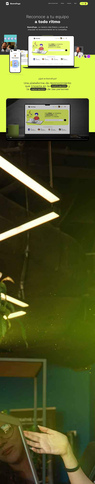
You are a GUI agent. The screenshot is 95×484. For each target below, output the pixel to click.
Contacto (69, 3)
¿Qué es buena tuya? (53, 3)
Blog (75, 3)
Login (83, 3)
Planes (62, 3)
